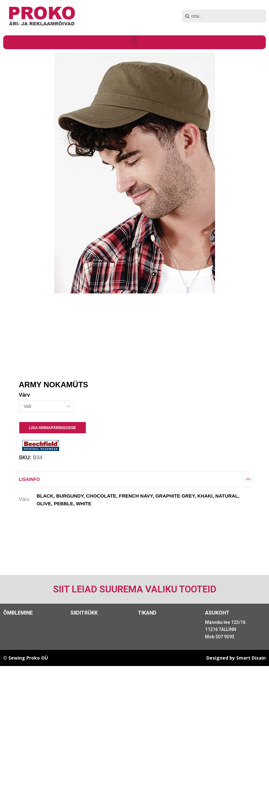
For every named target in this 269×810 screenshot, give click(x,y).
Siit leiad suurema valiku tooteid (134, 589)
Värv (24, 395)
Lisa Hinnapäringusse (52, 428)
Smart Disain (251, 658)
